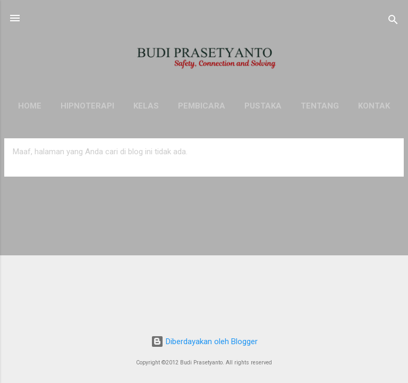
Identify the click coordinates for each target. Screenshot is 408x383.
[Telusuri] (393, 21)
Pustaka (263, 106)
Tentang (320, 106)
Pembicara (201, 106)
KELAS (146, 106)
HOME (29, 106)
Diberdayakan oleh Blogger (204, 341)
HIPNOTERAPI (87, 106)
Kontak (374, 106)
